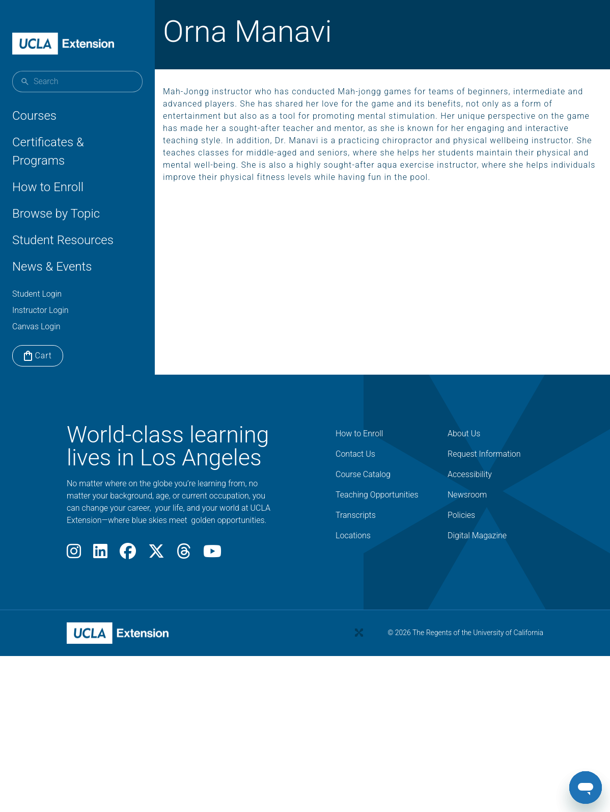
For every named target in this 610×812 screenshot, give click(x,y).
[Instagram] (74, 554)
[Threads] (184, 554)
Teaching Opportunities (377, 495)
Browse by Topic (56, 213)
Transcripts (356, 515)
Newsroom (467, 495)
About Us (464, 433)
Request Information (484, 454)
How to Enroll (48, 187)
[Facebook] (128, 554)
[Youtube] (212, 554)
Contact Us (355, 454)
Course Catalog (363, 474)
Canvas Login (36, 326)
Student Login (37, 294)
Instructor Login (40, 310)
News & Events (52, 266)
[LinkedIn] (100, 554)
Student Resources (63, 240)
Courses (34, 116)
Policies (461, 515)
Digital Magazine (477, 535)
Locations (353, 535)
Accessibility (470, 474)
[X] (156, 554)
